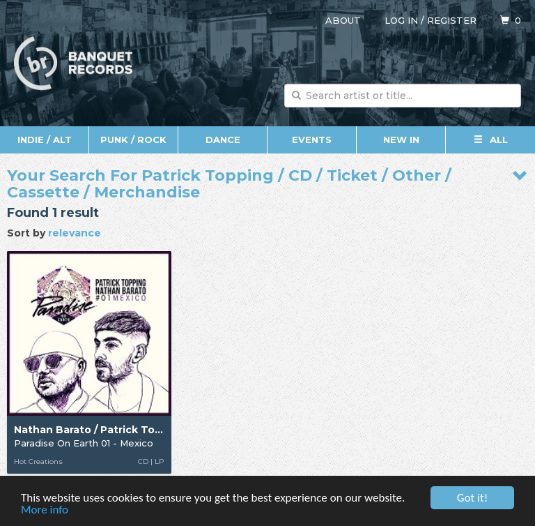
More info (44, 510)
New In (401, 139)
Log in (401, 20)
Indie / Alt (44, 139)
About (343, 20)
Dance (223, 139)
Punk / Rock (133, 139)
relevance (74, 233)
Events (312, 139)
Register (451, 20)
